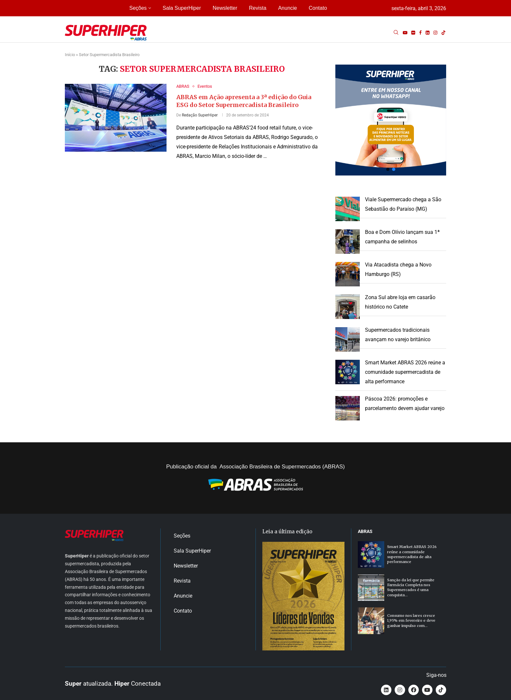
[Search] (396, 32)
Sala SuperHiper (182, 8)
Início (70, 54)
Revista (257, 8)
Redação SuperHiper (200, 115)
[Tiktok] (443, 32)
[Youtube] (405, 32)
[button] (390, 120)
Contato (318, 8)
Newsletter (224, 8)
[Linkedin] (427, 32)
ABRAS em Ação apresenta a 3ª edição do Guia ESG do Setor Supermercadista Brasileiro (243, 101)
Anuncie (287, 8)
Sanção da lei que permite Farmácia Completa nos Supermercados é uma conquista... (410, 587)
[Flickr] (413, 32)
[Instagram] (435, 32)
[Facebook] (420, 32)
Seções (138, 8)
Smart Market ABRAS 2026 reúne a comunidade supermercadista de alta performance (405, 372)
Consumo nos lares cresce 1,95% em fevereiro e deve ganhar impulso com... (411, 620)
